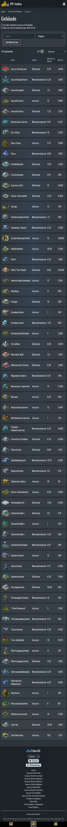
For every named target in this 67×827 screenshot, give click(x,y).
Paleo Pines (34, 801)
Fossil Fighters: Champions (33, 804)
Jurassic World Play (33, 787)
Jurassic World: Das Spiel (33, 775)
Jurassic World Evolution (33, 784)
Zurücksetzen (12, 42)
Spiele (3, 11)
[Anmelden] (64, 4)
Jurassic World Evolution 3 (33, 778)
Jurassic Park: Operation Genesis (33, 795)
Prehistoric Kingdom (33, 798)
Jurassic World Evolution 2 (33, 781)
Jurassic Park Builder (15, 11)
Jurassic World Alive (33, 772)
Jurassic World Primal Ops (33, 789)
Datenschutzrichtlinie (33, 814)
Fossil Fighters (33, 807)
